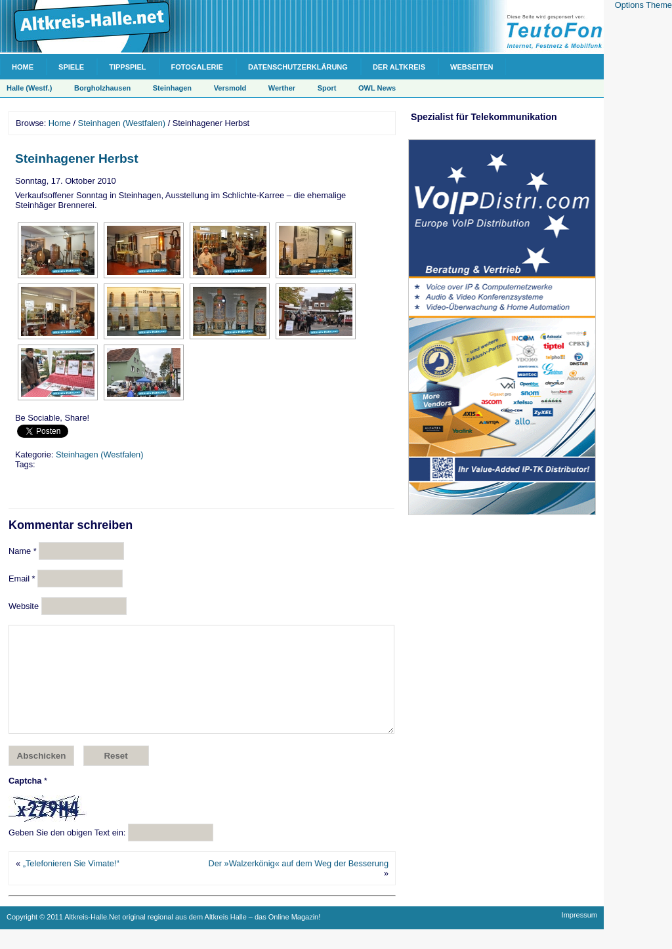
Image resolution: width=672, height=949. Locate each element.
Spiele (71, 67)
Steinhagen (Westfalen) (122, 123)
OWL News (377, 88)
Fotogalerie (197, 67)
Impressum (579, 934)
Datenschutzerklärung (298, 67)
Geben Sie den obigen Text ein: (67, 852)
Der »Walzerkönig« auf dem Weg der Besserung (298, 883)
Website (24, 606)
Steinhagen (172, 88)
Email (22, 578)
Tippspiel (127, 67)
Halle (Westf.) (29, 88)
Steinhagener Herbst (76, 158)
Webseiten (471, 67)
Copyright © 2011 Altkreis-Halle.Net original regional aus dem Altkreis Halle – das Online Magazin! (163, 936)
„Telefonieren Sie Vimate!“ (71, 883)
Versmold (230, 88)
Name (23, 551)
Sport (327, 88)
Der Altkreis (399, 67)
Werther (281, 88)
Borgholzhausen (102, 88)
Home (22, 67)
